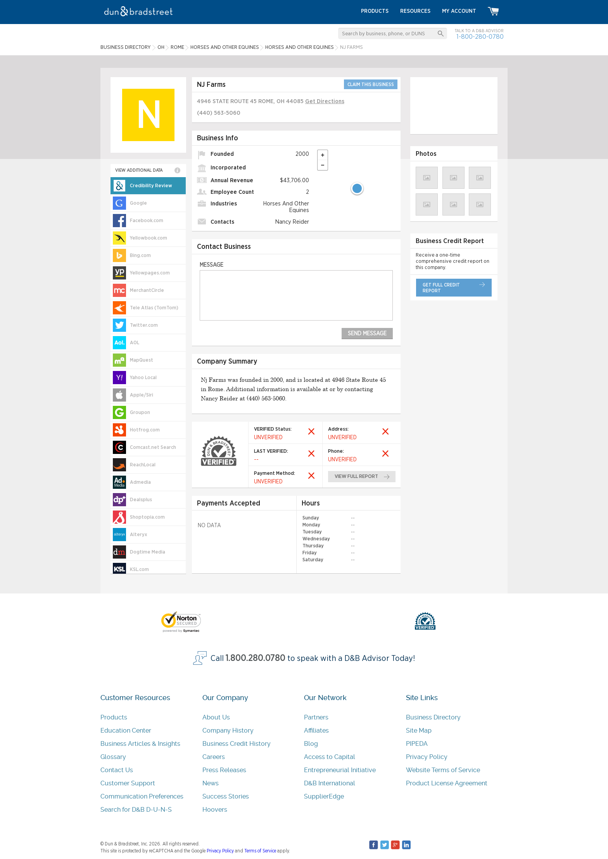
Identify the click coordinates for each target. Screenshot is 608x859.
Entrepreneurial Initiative (340, 770)
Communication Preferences (141, 796)
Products (113, 717)
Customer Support (127, 783)
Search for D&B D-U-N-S (136, 809)
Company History (228, 730)
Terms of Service (260, 851)
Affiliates (316, 730)
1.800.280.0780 (255, 658)
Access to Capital (329, 757)
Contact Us (116, 770)
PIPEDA (417, 743)
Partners (316, 717)
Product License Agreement (446, 783)
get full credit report (441, 288)
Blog (311, 743)
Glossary (113, 757)
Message (211, 265)
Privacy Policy (426, 757)
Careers (213, 757)
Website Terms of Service (443, 770)
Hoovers (214, 809)
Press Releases (224, 770)
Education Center (125, 730)
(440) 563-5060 (218, 113)
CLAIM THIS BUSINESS (370, 84)
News (210, 783)
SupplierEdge (324, 796)
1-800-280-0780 (480, 36)
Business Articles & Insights (140, 743)
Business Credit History (236, 743)
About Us (216, 717)
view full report (356, 476)
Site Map (419, 730)
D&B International (329, 783)
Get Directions (324, 101)
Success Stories (225, 796)
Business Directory (433, 717)
